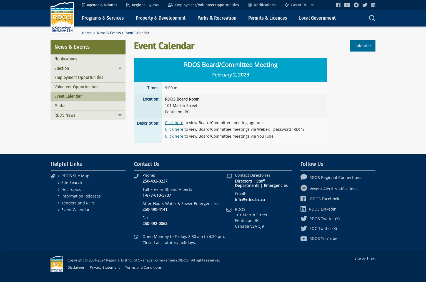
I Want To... (297, 5)
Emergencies (276, 185)
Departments (247, 185)
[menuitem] (99, 5)
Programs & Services (103, 18)
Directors (243, 181)
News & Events (109, 33)
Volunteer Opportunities (76, 86)
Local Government (317, 18)
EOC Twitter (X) (318, 228)
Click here (174, 122)
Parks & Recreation (216, 18)
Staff (260, 181)
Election (61, 68)
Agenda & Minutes (99, 5)
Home (87, 33)
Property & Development (161, 18)
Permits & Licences (267, 18)
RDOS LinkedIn (318, 209)
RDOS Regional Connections (330, 177)
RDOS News (64, 115)
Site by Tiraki (365, 258)
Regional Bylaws (142, 5)
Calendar (362, 45)
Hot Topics (71, 189)
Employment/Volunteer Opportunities (203, 5)
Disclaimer (75, 267)
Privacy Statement (105, 267)
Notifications (261, 5)
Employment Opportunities (78, 77)
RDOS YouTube (318, 238)
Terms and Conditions (143, 267)
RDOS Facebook (319, 198)
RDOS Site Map (75, 175)
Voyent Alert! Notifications (329, 188)
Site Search (71, 182)
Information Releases (81, 196)
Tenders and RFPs (78, 203)
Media (60, 105)
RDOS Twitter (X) (320, 218)
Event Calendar (68, 96)
